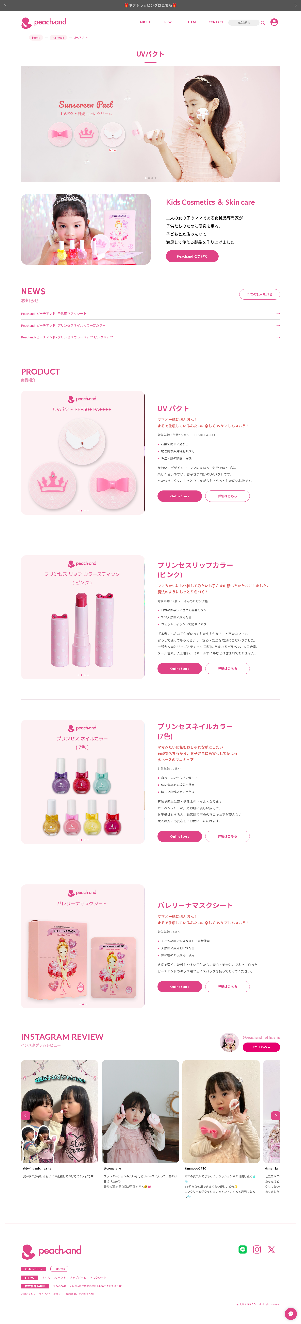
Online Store (179, 496)
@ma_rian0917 (276, 1168)
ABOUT (145, 22)
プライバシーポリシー (51, 1294)
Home (36, 38)
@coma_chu (112, 1168)
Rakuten (59, 1268)
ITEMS (192, 22)
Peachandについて (192, 256)
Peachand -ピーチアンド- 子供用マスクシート (54, 313)
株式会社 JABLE (35, 1286)
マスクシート (97, 1277)
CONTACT (216, 22)
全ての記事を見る (259, 294)
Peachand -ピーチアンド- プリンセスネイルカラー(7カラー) (64, 325)
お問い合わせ (28, 1294)
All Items (58, 37)
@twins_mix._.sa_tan (38, 1168)
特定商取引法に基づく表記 (80, 1294)
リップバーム (77, 1277)
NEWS (168, 22)
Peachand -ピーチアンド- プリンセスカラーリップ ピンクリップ (67, 337)
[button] (146, 178)
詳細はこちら (227, 496)
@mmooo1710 (195, 1168)
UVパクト (60, 1277)
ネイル (46, 1277)
